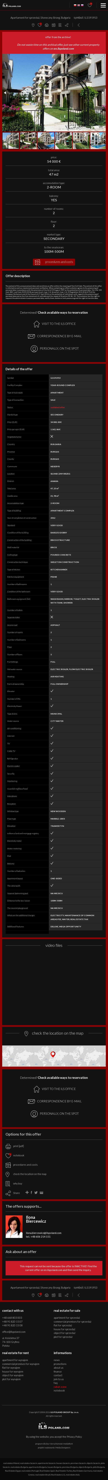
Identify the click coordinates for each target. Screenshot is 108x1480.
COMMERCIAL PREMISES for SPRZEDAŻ (72, 1321)
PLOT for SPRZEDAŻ (63, 1336)
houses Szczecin (63, 1463)
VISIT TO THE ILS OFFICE (55, 324)
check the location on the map (26, 1173)
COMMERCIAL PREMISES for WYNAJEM (20, 1363)
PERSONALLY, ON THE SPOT (55, 348)
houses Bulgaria (54, 1467)
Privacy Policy (74, 1436)
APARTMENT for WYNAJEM (15, 1360)
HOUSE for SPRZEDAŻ (64, 1329)
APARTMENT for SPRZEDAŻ (67, 1317)
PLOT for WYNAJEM (11, 1379)
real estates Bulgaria (19, 1467)
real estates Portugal (30, 1471)
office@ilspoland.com (13, 1331)
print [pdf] (15, 1146)
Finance (58, 1371)
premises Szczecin (78, 1463)
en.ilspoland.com (64, 48)
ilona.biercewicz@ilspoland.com (43, 1232)
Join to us (59, 1379)
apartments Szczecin (47, 1463)
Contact (58, 1375)
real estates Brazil (43, 1474)
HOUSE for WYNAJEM (12, 1371)
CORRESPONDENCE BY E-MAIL (55, 336)
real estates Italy (73, 1474)
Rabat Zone (60, 1386)
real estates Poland (11, 1463)
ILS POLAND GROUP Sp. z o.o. (65, 1412)
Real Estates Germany (82, 1471)
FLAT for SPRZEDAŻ (63, 1325)
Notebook (59, 1390)
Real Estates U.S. (58, 1474)
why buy (14, 1183)
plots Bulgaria (99, 1467)
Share (16, 1192)
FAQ (55, 1382)
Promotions (60, 1363)
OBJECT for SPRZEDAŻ (64, 1332)
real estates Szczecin (28, 1463)
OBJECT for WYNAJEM (12, 1375)
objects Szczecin (93, 1463)
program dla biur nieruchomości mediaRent (54, 1443)
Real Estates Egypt (13, 1471)
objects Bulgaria (85, 1467)
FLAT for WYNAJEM (11, 1367)
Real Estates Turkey (64, 1471)
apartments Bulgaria (38, 1467)
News (57, 1360)
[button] (102, 57)
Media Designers (62, 1447)
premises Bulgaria (70, 1467)
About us (58, 1367)
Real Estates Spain (47, 1471)
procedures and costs (54, 262)
